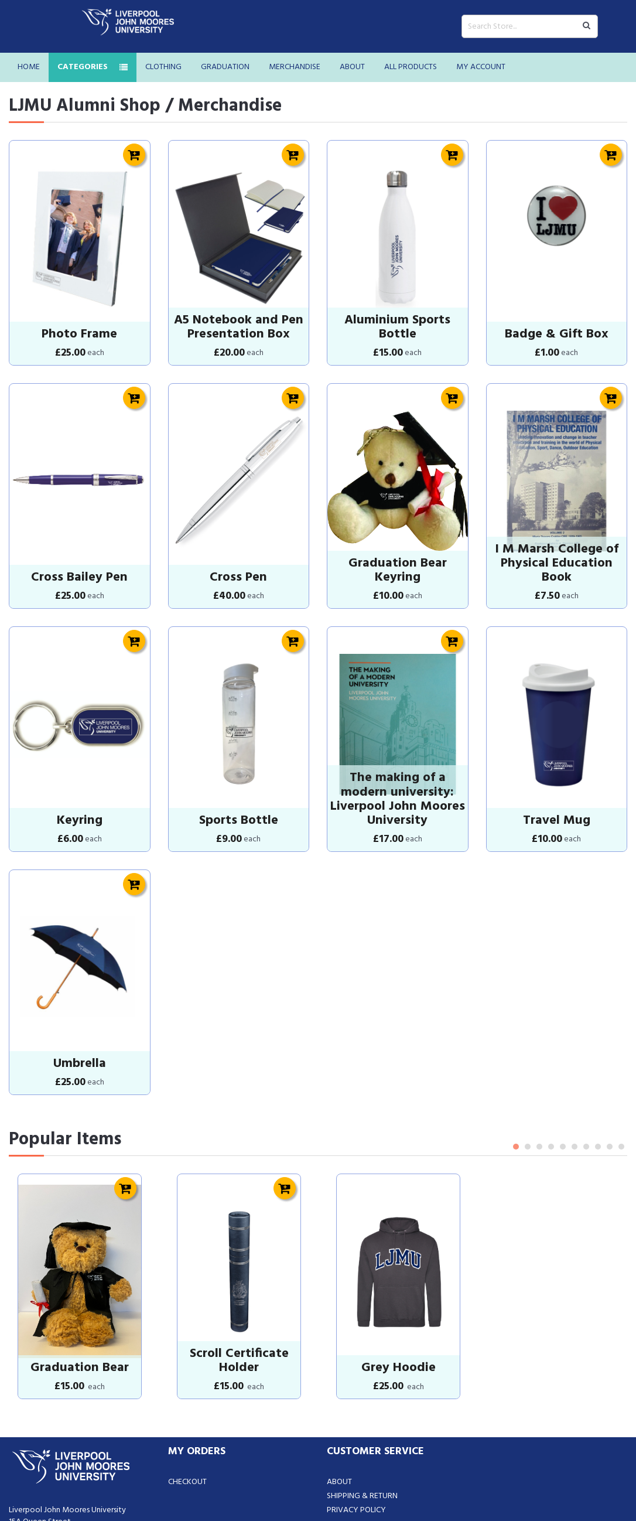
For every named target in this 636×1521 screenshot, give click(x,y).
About (352, 67)
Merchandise (294, 67)
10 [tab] (621, 1041)
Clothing (163, 67)
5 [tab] (563, 1041)
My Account (480, 67)
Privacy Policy (356, 1378)
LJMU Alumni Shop (84, 106)
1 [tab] (516, 1041)
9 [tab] (610, 1041)
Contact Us (349, 1392)
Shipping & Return (362, 1364)
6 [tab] (574, 1041)
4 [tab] (551, 1041)
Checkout (187, 1350)
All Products (410, 67)
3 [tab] (539, 1041)
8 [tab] (598, 1041)
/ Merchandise (223, 106)
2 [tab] (528, 1041)
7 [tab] (586, 1041)
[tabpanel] (80, 1167)
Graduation (225, 67)
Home (29, 67)
